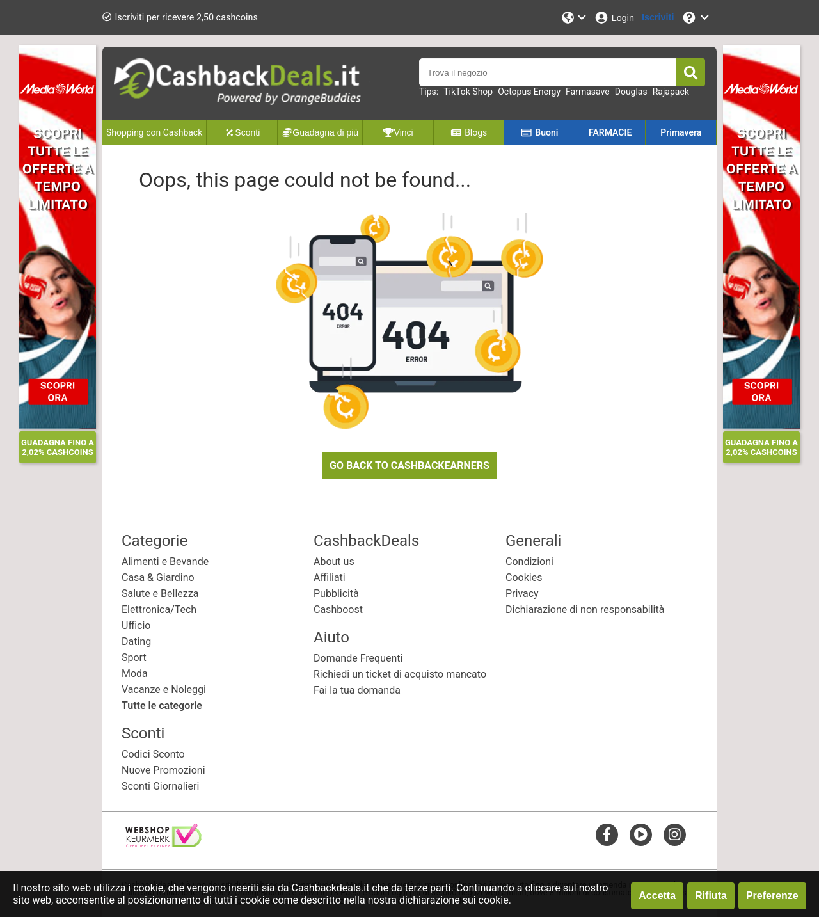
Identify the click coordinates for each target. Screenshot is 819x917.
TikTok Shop (468, 91)
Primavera (680, 132)
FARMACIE (610, 132)
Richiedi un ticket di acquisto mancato (400, 674)
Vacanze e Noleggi (164, 689)
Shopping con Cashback (154, 132)
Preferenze (772, 895)
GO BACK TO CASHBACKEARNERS (409, 465)
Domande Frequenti (358, 658)
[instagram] (674, 834)
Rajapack (671, 91)
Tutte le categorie (162, 705)
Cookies (523, 577)
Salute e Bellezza (160, 593)
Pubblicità (336, 593)
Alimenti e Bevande (165, 561)
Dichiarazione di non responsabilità (584, 609)
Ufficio (136, 625)
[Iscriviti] (658, 18)
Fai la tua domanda (357, 690)
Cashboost (338, 609)
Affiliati (330, 577)
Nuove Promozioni (163, 770)
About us (334, 561)
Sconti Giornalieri (160, 786)
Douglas (631, 91)
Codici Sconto (153, 754)
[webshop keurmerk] (163, 844)
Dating (136, 641)
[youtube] (640, 834)
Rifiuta (711, 895)
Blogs (469, 132)
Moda (135, 673)
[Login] (614, 17)
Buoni (540, 132)
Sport (134, 657)
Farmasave (588, 91)
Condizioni (529, 561)
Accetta (657, 895)
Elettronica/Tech (159, 609)
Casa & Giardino (158, 577)
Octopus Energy (529, 91)
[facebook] (607, 834)
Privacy (522, 593)
